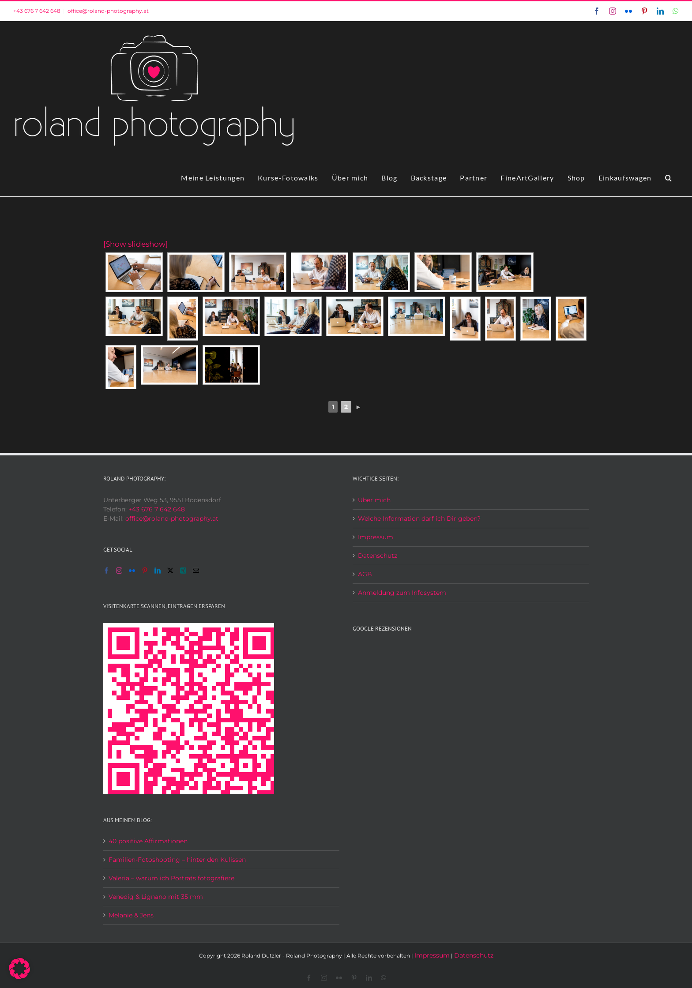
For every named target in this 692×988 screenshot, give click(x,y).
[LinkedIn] (157, 570)
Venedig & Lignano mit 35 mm (156, 897)
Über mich (374, 500)
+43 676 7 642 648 (36, 11)
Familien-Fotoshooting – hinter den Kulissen (177, 860)
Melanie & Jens (131, 915)
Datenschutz (377, 556)
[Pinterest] (145, 570)
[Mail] (196, 570)
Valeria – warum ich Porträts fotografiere (171, 878)
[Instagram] (119, 570)
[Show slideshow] (135, 244)
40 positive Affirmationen (148, 841)
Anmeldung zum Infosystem (402, 593)
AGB (365, 574)
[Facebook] (106, 570)
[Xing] (183, 570)
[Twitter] (170, 570)
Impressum (375, 537)
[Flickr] (132, 570)
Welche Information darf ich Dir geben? (419, 518)
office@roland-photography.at (108, 11)
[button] (668, 177)
